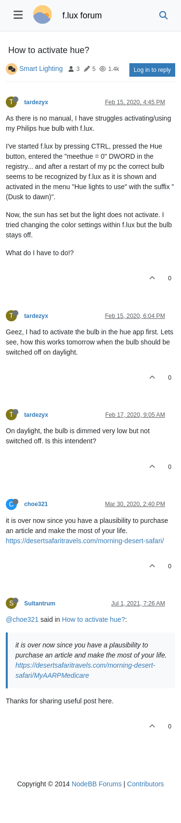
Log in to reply (152, 70)
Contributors (145, 784)
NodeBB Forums (96, 784)
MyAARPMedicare (61, 675)
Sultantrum (40, 603)
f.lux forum (82, 15)
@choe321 (22, 619)
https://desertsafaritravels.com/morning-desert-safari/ (85, 541)
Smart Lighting (41, 68)
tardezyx (36, 102)
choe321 (36, 504)
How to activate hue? (93, 619)
